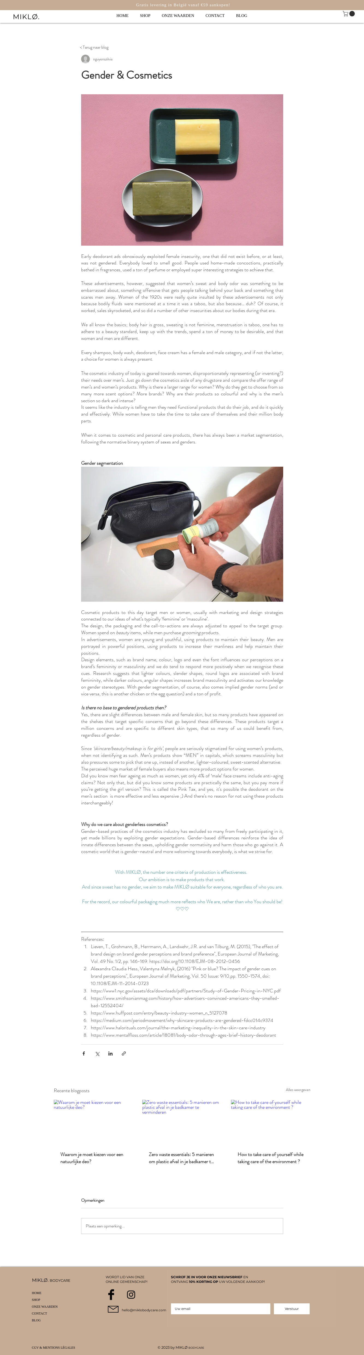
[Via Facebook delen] (83, 1053)
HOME (37, 1293)
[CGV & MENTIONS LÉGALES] (55, 1347)
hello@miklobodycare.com (144, 1310)
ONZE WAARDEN (45, 1307)
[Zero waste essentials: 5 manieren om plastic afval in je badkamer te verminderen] (182, 1122)
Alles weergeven (298, 1089)
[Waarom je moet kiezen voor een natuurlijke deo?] (93, 1122)
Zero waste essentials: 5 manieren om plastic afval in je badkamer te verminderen (181, 1158)
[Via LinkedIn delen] (110, 1053)
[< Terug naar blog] (94, 47)
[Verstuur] (292, 1308)
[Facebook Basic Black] (111, 1294)
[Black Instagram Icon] (131, 1294)
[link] (349, 13)
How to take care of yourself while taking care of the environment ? (270, 1158)
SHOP (36, 1300)
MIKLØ (182, 1347)
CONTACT (39, 1313)
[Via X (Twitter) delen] (97, 1053)
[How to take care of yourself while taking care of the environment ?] (270, 1122)
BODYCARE (196, 1348)
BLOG (36, 1320)
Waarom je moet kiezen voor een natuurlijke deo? (91, 1158)
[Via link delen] (123, 1053)
